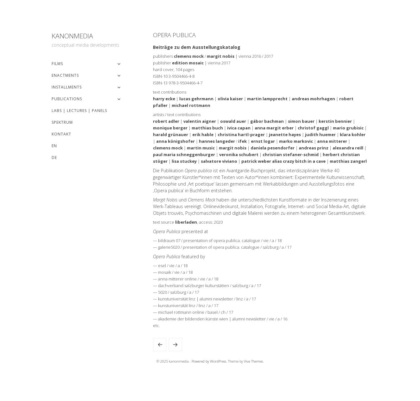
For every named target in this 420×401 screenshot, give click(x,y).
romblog (175, 344)
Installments (67, 87)
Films (57, 63)
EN (54, 145)
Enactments (65, 75)
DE (54, 157)
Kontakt (61, 134)
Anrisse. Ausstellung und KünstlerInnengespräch (159, 344)
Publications (67, 99)
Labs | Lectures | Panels (79, 110)
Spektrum (62, 122)
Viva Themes (253, 361)
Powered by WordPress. (210, 361)
